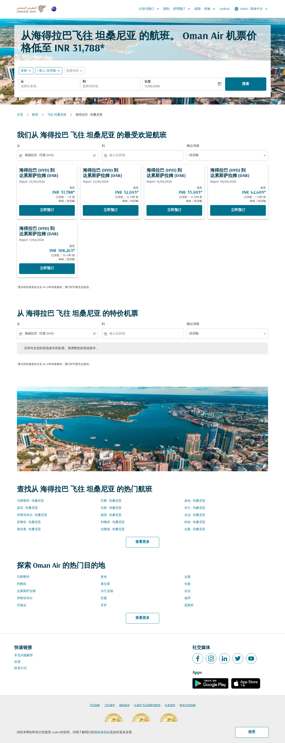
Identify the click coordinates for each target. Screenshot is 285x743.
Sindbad (224, 9)
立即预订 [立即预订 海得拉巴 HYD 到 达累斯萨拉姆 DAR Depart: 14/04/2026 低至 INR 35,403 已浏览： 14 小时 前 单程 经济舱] (174, 210)
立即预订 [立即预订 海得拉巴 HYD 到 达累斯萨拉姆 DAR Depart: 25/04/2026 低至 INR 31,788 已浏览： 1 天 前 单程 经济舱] (47, 210)
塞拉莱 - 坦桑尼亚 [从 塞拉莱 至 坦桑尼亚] (29, 529)
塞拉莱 (105, 584)
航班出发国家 (188, 705)
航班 (35, 115)
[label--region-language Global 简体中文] (251, 9)
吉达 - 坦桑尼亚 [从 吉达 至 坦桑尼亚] (194, 515)
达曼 (187, 577)
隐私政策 (100, 732)
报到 (166, 9)
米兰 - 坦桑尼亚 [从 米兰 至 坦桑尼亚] (194, 508)
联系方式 (20, 668)
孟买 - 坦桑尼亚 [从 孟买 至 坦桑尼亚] (27, 508)
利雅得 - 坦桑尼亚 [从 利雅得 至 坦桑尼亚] (113, 522)
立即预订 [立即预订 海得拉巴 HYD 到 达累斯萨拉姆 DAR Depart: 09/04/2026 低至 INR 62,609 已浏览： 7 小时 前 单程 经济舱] (238, 210)
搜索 (245, 84)
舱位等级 (193, 146)
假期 (197, 9)
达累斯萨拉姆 (26, 591)
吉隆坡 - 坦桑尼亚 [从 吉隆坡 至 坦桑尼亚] (113, 529)
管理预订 (183, 9)
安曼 (104, 598)
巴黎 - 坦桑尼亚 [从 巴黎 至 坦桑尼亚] (111, 501)
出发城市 (170, 705)
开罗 (104, 605)
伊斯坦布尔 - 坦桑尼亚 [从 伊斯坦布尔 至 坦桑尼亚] (32, 515)
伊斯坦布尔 (25, 598)
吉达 (187, 591)
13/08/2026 (152, 86)
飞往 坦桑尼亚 (57, 115)
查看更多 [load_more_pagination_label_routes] (142, 542)
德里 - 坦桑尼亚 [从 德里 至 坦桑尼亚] (111, 515)
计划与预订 (150, 9)
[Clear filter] (94, 155)
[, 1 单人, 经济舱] (46, 70)
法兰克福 (107, 591)
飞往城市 (109, 705)
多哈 (104, 577)
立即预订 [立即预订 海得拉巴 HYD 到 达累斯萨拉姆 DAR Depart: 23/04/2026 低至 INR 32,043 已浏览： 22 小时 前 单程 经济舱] (111, 210)
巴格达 (21, 605)
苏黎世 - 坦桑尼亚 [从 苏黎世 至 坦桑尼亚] (29, 522)
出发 (148, 81)
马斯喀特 (23, 577)
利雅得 (21, 584)
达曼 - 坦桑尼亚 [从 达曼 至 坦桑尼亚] (194, 529)
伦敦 (187, 584)
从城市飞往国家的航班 (147, 705)
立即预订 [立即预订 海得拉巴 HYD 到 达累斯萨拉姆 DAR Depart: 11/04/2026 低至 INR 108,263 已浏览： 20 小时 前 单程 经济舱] (47, 268)
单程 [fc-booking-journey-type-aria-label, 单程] (24, 70)
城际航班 (124, 705)
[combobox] (49, 86)
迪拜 (187, 598)
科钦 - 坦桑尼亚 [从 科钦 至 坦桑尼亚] (194, 522)
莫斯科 (189, 605)
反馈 (17, 662)
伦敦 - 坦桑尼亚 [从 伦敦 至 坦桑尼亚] (111, 508)
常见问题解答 (23, 655)
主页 (20, 115)
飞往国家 (94, 705)
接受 (251, 732)
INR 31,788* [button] (79, 48)
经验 (211, 9)
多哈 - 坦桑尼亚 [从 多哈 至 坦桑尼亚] (194, 501)
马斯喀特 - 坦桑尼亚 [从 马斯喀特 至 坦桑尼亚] (30, 501)
